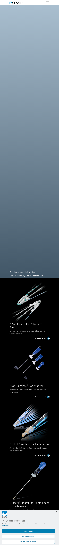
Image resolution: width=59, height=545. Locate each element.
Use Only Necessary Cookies (28, 541)
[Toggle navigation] (48, 2)
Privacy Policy (5, 525)
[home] (16, 2)
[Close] (56, 511)
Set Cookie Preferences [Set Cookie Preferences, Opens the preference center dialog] (28, 536)
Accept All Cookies (28, 531)
